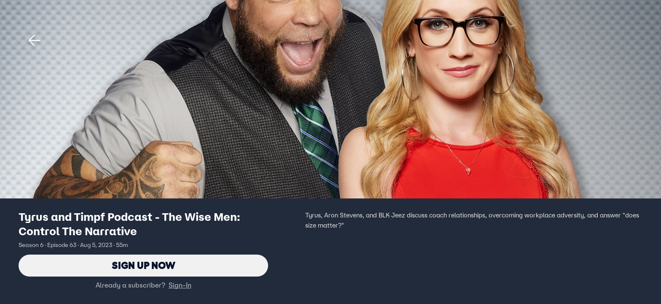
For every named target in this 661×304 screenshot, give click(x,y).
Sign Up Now (143, 265)
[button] (34, 40)
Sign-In (180, 285)
